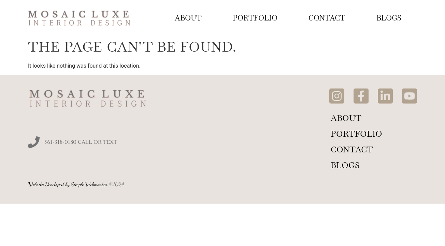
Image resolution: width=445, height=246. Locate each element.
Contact (326, 18)
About (188, 18)
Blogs (388, 18)
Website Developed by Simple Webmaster (67, 184)
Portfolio (255, 18)
